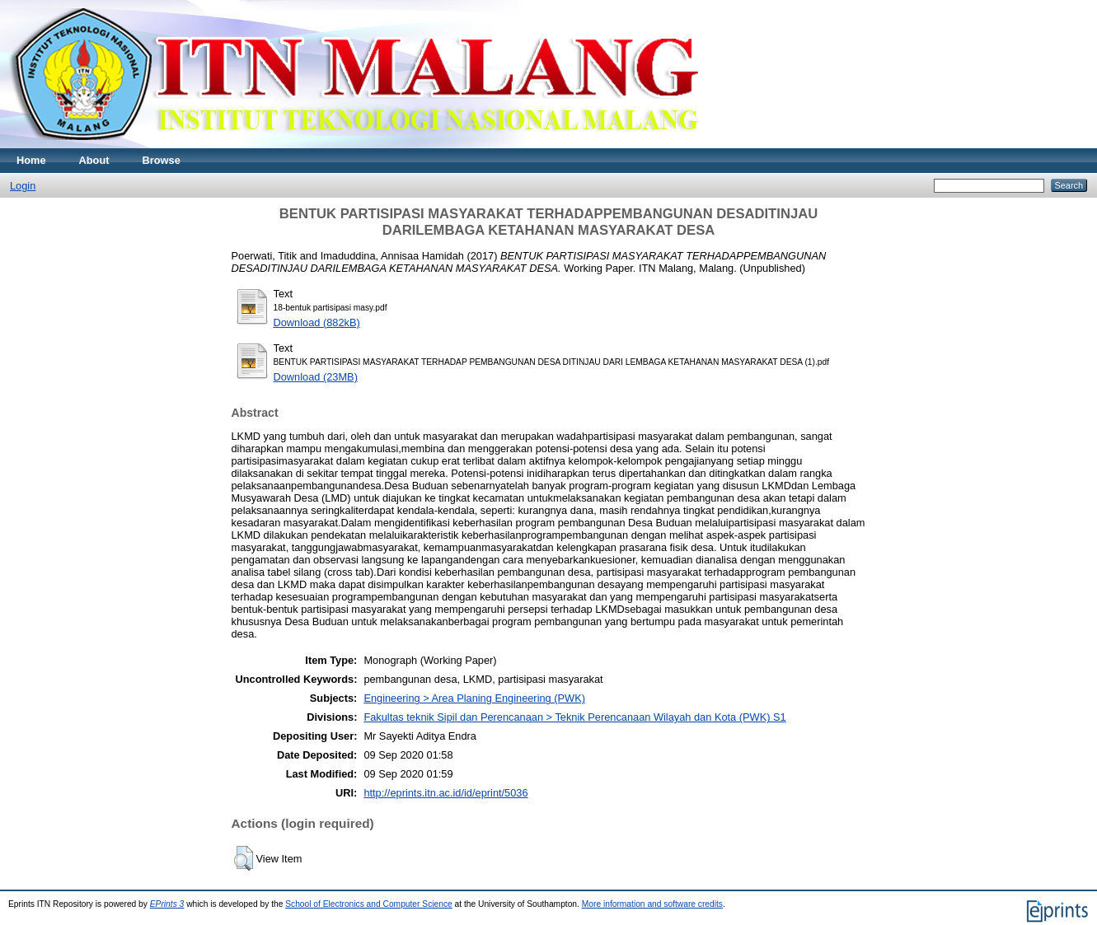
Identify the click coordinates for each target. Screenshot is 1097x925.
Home (31, 160)
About (94, 160)
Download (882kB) (317, 322)
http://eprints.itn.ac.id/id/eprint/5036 (445, 793)
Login (22, 186)
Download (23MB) (316, 377)
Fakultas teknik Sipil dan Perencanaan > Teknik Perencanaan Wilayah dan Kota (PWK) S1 (574, 717)
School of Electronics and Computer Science (368, 904)
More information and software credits (652, 904)
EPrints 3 (167, 904)
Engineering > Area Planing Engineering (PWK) (474, 698)
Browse (161, 160)
